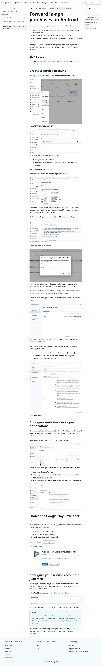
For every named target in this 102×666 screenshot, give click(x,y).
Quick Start (19, 3)
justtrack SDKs (74, 629)
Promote (28, 3)
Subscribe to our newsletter (78, 652)
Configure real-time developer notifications (91, 18)
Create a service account (92, 15)
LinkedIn (72, 646)
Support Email (74, 649)
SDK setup (88, 12)
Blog (81, 3)
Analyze (45, 3)
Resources (63, 3)
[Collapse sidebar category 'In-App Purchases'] (25, 17)
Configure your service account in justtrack (91, 28)
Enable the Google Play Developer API (91, 23)
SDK (51, 3)
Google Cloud (36, 76)
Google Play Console (37, 293)
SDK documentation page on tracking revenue (52, 61)
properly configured (57, 30)
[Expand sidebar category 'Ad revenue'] (25, 14)
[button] (14, 11)
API (56, 3)
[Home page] (31, 8)
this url (39, 531)
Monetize (36, 3)
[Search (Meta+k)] (93, 3)
